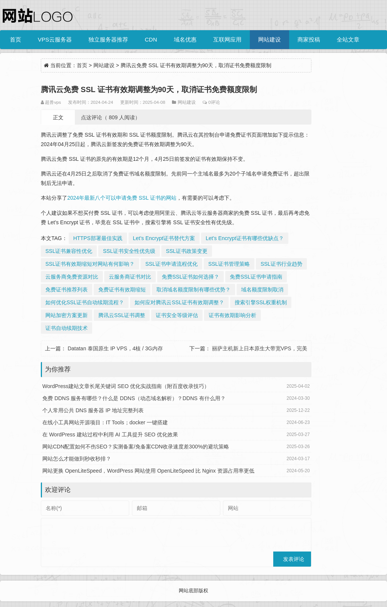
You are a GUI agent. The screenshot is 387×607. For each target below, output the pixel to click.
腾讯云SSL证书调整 (121, 315)
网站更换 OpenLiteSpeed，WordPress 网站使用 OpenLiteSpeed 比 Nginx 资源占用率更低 (148, 471)
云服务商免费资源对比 (71, 277)
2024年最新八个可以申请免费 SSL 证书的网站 (121, 198)
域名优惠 (185, 39)
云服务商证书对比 (130, 277)
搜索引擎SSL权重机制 (261, 302)
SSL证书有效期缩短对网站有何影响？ (90, 264)
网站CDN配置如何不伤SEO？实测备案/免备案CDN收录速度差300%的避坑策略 (135, 447)
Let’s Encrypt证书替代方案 (164, 238)
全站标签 (21, 58)
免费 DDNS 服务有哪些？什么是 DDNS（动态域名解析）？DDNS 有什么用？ (134, 398)
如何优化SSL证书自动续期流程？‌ (84, 302)
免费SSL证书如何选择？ (190, 277)
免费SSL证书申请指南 (256, 277)
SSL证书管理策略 (229, 264)
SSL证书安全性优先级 (129, 251)
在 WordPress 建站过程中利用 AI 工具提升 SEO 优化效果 (110, 434)
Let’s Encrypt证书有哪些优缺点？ (245, 238)
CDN (151, 39)
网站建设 (269, 39)
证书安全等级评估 (177, 315)
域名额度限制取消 (262, 290)
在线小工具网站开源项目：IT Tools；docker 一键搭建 (105, 422)
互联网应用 (227, 39)
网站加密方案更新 (66, 315)
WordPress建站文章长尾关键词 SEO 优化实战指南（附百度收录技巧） (125, 386)
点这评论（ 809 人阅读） (110, 117)
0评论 (214, 102)
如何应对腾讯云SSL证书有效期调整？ (179, 302)
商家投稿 (308, 39)
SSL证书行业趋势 (281, 264)
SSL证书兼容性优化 (68, 251)
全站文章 (348, 39)
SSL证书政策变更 (186, 251)
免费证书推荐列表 (66, 290)
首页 (15, 39)
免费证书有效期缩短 (122, 290)
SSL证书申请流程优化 (171, 264)
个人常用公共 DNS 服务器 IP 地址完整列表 (93, 410)
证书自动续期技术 (66, 328)
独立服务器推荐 (108, 39)
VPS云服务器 (55, 39)
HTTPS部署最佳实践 (97, 238)
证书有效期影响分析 (232, 315)
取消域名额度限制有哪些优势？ (193, 290)
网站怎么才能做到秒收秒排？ (76, 459)
